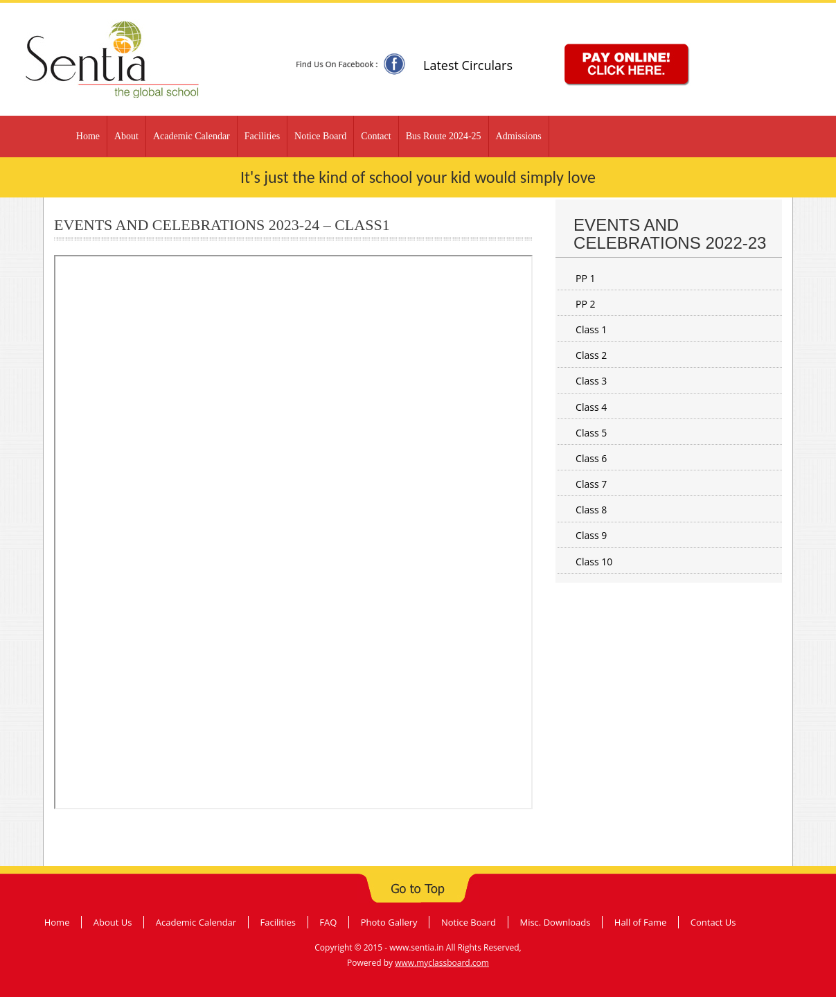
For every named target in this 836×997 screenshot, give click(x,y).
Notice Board (320, 136)
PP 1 (586, 278)
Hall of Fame (640, 922)
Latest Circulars (468, 65)
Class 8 (591, 509)
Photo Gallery (389, 922)
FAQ (328, 922)
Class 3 (591, 380)
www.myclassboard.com (442, 963)
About (126, 136)
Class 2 (591, 355)
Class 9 (591, 535)
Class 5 (591, 432)
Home (88, 136)
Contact (376, 136)
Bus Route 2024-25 (443, 136)
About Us (113, 922)
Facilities (262, 136)
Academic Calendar (191, 136)
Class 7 (591, 484)
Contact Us (713, 922)
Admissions (519, 136)
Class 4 (591, 407)
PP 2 (586, 303)
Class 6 (591, 458)
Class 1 (591, 329)
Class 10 (594, 561)
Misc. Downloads (554, 922)
